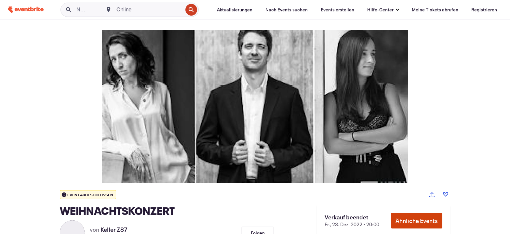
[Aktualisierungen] (235, 9)
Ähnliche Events (417, 221)
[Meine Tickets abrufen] (435, 9)
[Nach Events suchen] (286, 9)
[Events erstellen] (337, 9)
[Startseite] (26, 9)
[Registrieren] (484, 9)
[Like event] (445, 194)
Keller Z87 (114, 229)
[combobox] (149, 9)
